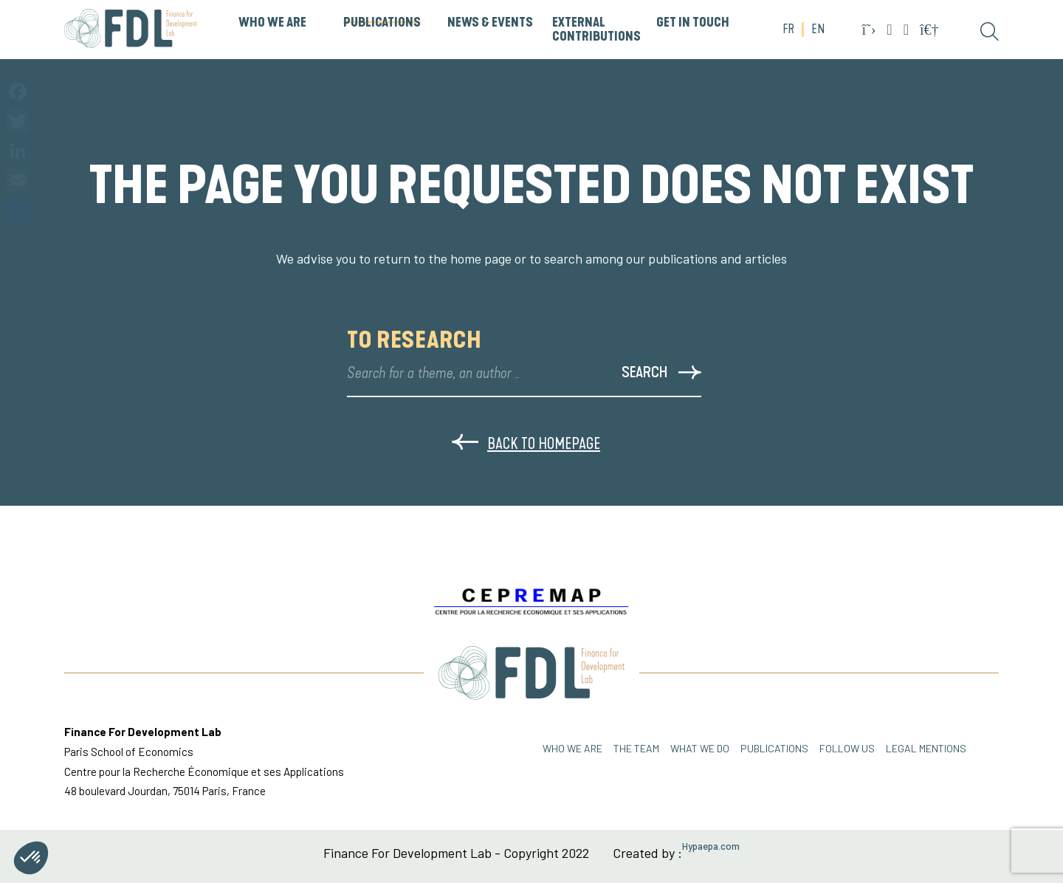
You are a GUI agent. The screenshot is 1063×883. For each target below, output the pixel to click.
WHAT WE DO (699, 748)
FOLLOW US (847, 748)
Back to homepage (526, 443)
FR (788, 29)
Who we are (572, 748)
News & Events (490, 23)
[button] (31, 858)
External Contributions (596, 30)
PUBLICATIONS (382, 23)
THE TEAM (636, 748)
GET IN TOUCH (692, 23)
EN (818, 29)
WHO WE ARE (272, 23)
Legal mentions (926, 748)
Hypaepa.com (711, 846)
